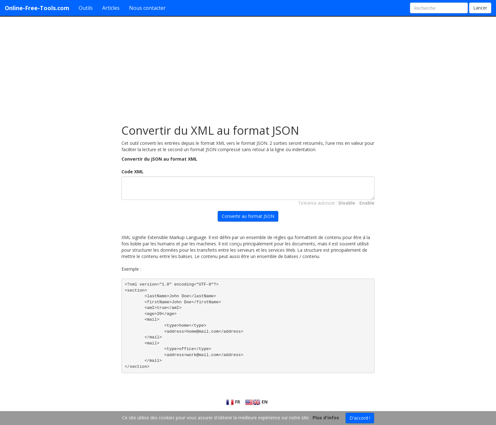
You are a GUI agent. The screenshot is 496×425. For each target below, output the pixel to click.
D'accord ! (360, 418)
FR (233, 402)
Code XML (132, 172)
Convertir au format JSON (248, 216)
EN (256, 402)
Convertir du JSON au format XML (159, 159)
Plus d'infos (326, 418)
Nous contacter (147, 7)
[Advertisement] (248, 67)
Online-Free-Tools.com (37, 8)
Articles (111, 7)
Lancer (480, 8)
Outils (86, 7)
